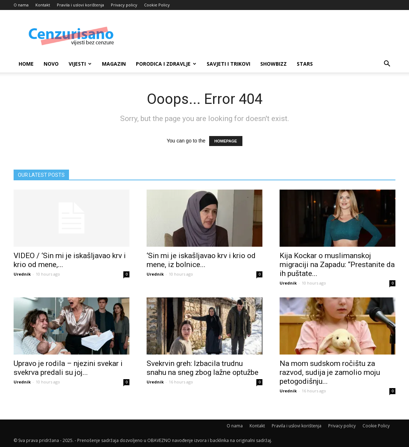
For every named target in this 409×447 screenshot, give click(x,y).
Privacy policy (124, 4)
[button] (386, 64)
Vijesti (80, 63)
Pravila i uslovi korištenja (80, 4)
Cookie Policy (157, 4)
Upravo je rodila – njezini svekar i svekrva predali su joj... (68, 368)
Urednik (22, 274)
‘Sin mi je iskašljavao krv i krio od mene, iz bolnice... (201, 260)
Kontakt (42, 4)
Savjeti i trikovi (228, 63)
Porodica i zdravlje (166, 63)
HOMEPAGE (226, 141)
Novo (51, 63)
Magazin (114, 63)
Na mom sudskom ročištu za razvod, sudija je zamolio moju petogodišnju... (330, 372)
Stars (305, 63)
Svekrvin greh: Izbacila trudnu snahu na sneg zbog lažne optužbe (202, 368)
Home (26, 63)
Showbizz (273, 63)
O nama (21, 4)
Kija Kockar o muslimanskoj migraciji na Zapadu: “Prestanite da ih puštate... (337, 264)
